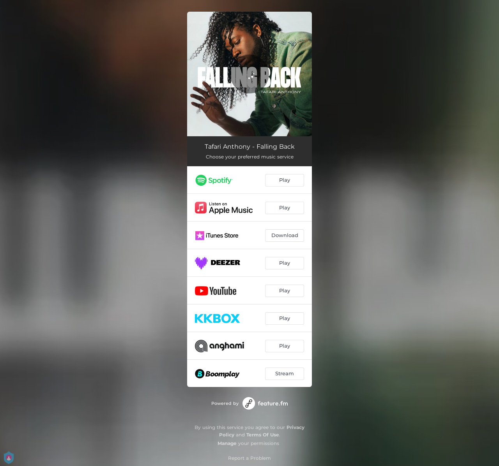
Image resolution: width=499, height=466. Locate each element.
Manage (227, 443)
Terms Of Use (262, 435)
